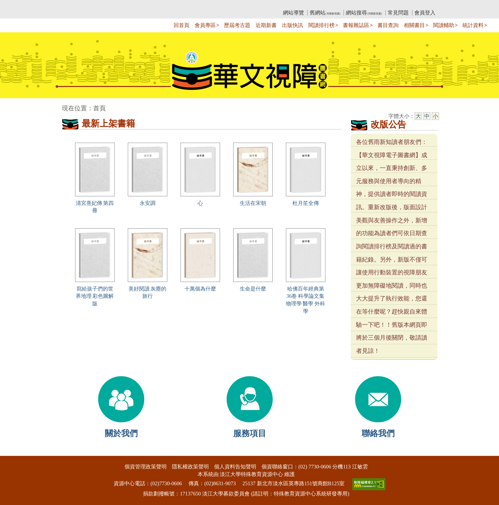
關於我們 (121, 433)
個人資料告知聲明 (235, 466)
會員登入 (424, 12)
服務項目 (249, 433)
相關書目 (414, 25)
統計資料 (473, 25)
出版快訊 (292, 25)
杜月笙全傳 (305, 203)
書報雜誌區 (356, 25)
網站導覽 (293, 12)
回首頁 (181, 25)
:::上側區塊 (74, 5)
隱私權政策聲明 (190, 466)
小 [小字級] (435, 116)
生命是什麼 (253, 289)
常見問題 (398, 12)
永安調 (147, 203)
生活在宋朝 (253, 203)
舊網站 (325, 12)
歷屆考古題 (237, 25)
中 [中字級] (427, 116)
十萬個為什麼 (200, 289)
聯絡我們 (378, 433)
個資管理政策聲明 (146, 466)
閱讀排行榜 (321, 25)
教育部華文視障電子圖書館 (120, 5)
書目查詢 (388, 25)
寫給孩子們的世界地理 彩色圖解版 (95, 296)
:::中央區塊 (12, 105)
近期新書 (266, 25)
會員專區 (205, 25)
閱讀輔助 (443, 25)
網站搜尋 (364, 12)
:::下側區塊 (12, 451)
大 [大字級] (418, 116)
